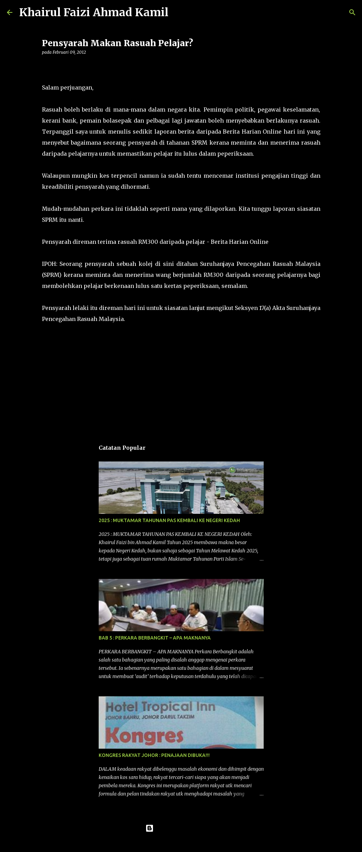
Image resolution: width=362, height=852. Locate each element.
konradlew (195, 842)
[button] (46, 66)
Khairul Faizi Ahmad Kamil (93, 12)
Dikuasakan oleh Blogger (181, 828)
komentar (56, 338)
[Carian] (178, 12)
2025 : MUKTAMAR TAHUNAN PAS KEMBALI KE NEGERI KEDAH (169, 520)
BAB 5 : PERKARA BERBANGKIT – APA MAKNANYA (155, 638)
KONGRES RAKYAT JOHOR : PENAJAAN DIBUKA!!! (154, 755)
